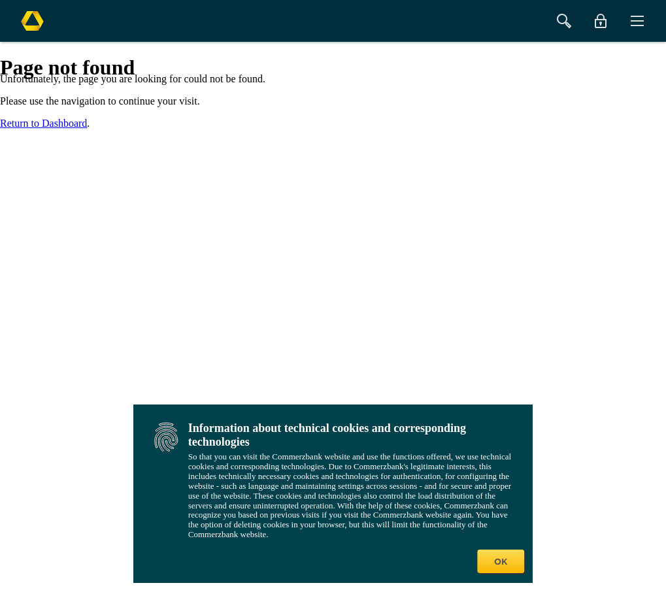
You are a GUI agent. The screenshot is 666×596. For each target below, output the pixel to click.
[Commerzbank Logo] (32, 21)
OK (500, 561)
